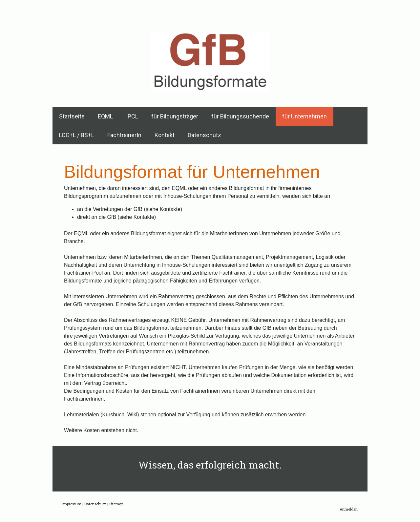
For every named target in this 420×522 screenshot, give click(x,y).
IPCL (132, 116)
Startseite (72, 116)
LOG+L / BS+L (76, 135)
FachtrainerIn (124, 135)
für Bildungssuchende (240, 116)
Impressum (71, 503)
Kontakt (165, 135)
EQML (105, 116)
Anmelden (349, 509)
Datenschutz (204, 135)
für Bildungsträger (174, 116)
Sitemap (116, 503)
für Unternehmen (304, 116)
